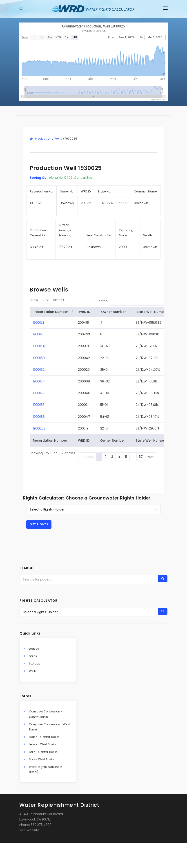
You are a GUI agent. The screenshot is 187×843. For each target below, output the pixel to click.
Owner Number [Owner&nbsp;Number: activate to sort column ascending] (113, 312)
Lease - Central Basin (44, 737)
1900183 (39, 404)
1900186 (39, 416)
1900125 (38, 334)
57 (141, 456)
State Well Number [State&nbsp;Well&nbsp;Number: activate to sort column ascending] (152, 312)
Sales (33, 656)
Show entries (47, 300)
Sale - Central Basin (43, 752)
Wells (58, 138)
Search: (133, 301)
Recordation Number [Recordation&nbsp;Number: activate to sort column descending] (51, 312)
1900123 (38, 322)
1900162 (39, 369)
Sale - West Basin (41, 759)
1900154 (39, 346)
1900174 (39, 381)
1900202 (39, 428)
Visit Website (29, 830)
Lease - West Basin (42, 744)
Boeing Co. (38, 177)
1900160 (39, 358)
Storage (34, 663)
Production (43, 138)
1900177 (39, 393)
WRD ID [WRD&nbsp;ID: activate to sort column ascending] (84, 312)
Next (151, 456)
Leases (34, 649)
